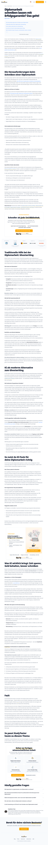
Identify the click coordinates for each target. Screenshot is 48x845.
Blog (15, 838)
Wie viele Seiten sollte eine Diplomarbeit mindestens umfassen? (18, 801)
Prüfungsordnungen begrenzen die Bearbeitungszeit (21, 93)
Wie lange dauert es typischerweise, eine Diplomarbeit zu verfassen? (19, 789)
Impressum (23, 838)
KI (17, 702)
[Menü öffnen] (46, 2)
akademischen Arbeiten (10, 378)
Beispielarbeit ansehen (31, 775)
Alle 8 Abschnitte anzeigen (24, 34)
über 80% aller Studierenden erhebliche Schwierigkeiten (29, 81)
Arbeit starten (24, 829)
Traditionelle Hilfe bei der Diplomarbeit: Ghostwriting (16, 24)
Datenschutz (28, 838)
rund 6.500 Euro (16, 583)
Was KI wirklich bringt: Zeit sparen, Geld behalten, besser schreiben (18, 30)
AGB (33, 838)
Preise (18, 838)
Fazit (7, 32)
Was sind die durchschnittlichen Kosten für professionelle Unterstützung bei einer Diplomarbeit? (22, 793)
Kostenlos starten (40, 1)
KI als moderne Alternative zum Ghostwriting (14, 26)
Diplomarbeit (9, 6)
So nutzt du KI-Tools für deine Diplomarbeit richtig (15, 28)
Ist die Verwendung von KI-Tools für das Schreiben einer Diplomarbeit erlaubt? (21, 804)
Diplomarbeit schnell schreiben (28, 205)
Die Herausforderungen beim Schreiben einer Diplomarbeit (17, 22)
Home (6, 6)
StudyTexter (7, 646)
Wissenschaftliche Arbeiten (10, 169)
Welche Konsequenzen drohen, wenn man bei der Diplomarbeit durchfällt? (20, 797)
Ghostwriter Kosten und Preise (27, 207)
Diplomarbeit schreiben (15, 207)
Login (34, 1)
